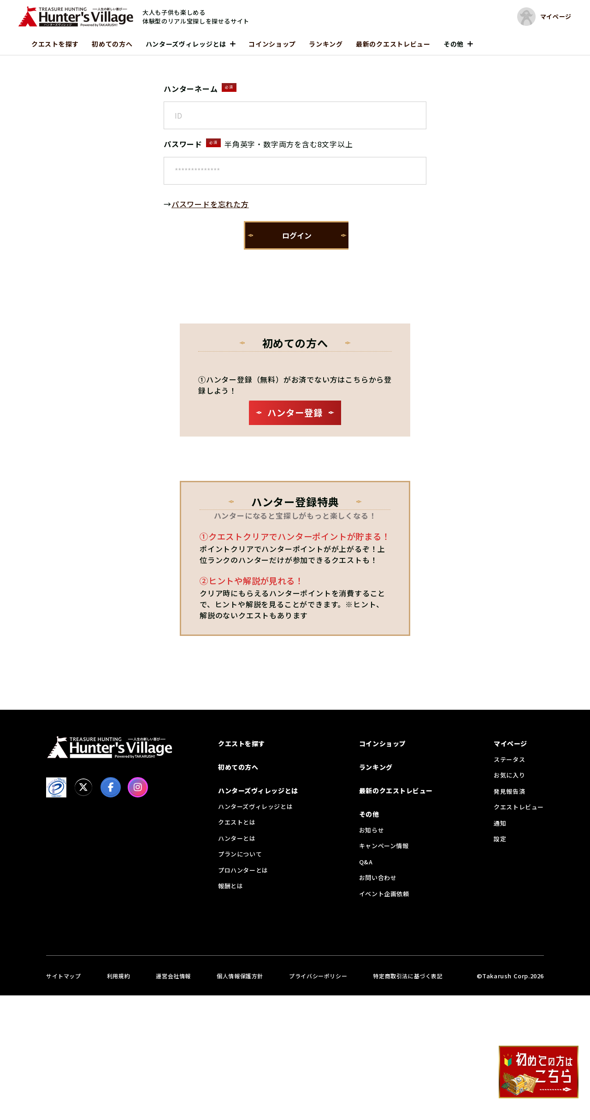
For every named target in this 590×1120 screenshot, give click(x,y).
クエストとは (237, 822)
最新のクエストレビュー (393, 43)
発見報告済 (509, 791)
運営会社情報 (173, 976)
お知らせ (371, 830)
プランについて (240, 854)
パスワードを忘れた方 (210, 204)
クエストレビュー (519, 807)
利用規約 (118, 976)
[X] (83, 787)
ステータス (509, 759)
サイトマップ (63, 976)
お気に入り (509, 775)
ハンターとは (237, 838)
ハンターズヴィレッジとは (186, 43)
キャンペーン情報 (384, 845)
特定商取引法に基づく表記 (407, 976)
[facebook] (110, 787)
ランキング (326, 43)
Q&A (366, 861)
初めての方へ (112, 43)
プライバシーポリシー (318, 976)
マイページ (510, 743)
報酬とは (230, 885)
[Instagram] (138, 787)
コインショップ (272, 43)
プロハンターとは (243, 870)
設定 (500, 838)
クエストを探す (55, 43)
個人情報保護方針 (240, 976)
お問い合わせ (378, 877)
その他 (453, 43)
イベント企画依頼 (384, 893)
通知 (500, 823)
